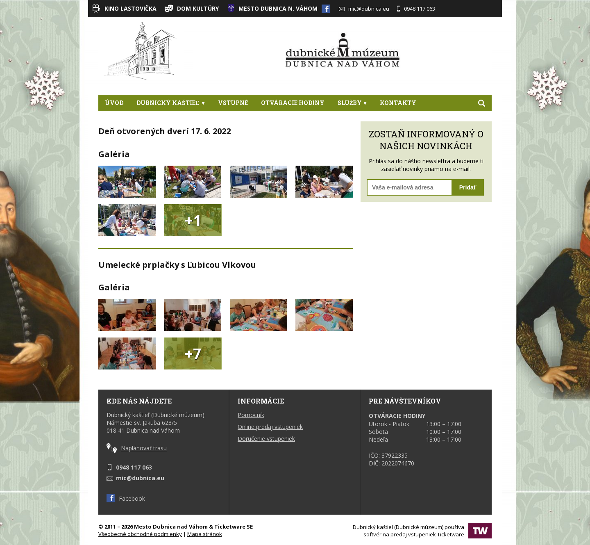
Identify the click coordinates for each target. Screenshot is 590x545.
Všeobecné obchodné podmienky (140, 534)
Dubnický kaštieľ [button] (170, 103)
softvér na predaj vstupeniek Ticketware (413, 534)
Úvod (114, 103)
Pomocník (251, 415)
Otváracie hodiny (292, 103)
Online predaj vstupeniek (270, 427)
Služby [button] (352, 103)
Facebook (126, 498)
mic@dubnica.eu (364, 8)
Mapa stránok (204, 534)
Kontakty (398, 103)
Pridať (468, 187)
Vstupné (233, 103)
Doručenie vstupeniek (266, 438)
